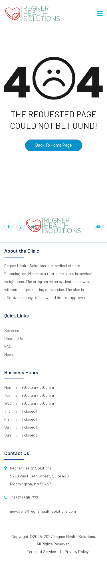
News (9, 354)
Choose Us (13, 338)
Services (11, 330)
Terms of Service (41, 551)
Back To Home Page (53, 145)
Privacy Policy (76, 551)
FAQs (8, 346)
